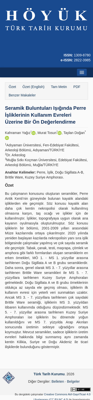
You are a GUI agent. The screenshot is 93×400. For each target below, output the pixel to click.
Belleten (58, 381)
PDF (76, 87)
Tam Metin (59, 87)
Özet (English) (34, 87)
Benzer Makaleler (22, 95)
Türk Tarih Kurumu (49, 374)
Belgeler (73, 381)
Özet (12, 87)
